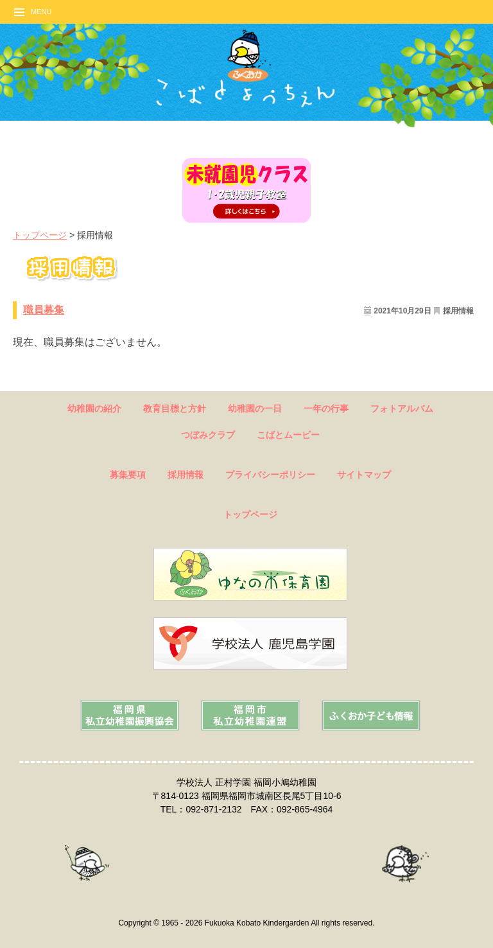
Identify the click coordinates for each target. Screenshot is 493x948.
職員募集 (43, 309)
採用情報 (458, 310)
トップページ (40, 235)
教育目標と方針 (174, 408)
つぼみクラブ (208, 435)
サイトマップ (364, 475)
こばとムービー (288, 435)
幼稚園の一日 (255, 408)
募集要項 (128, 475)
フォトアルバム (401, 408)
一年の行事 (326, 408)
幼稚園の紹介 (94, 408)
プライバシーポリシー (270, 475)
